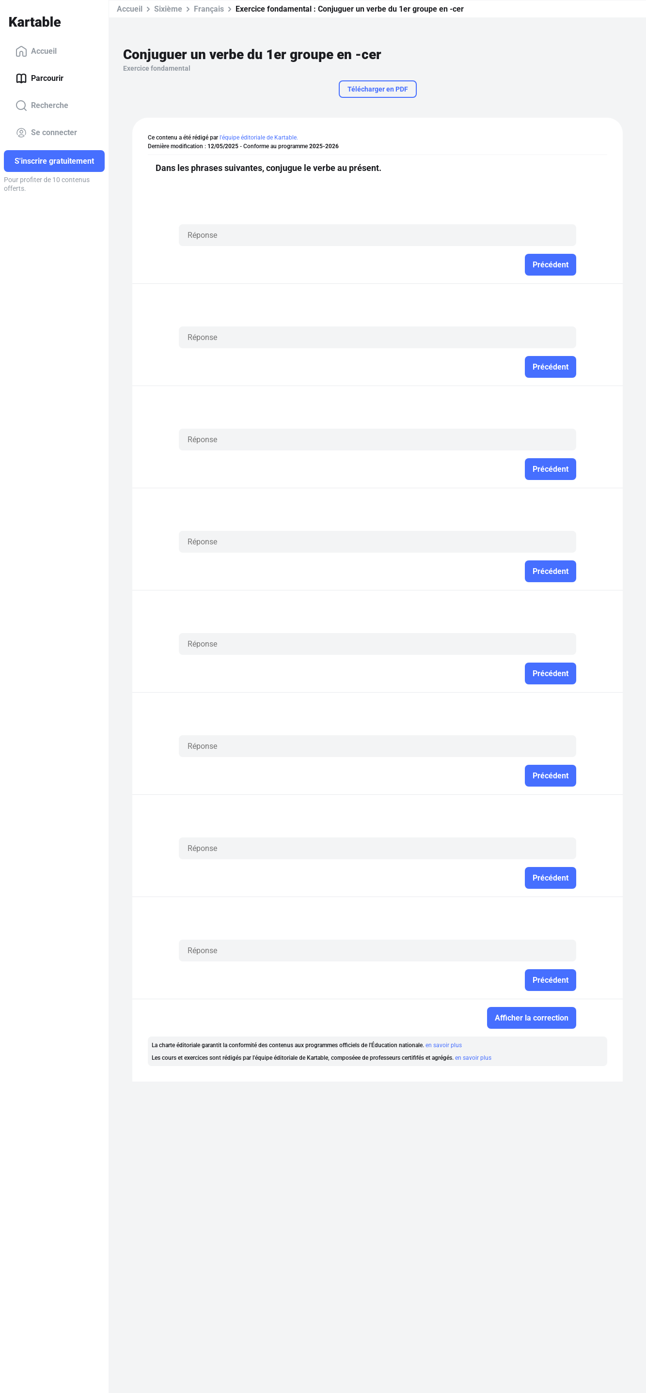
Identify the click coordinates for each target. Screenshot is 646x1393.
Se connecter (46, 133)
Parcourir (39, 78)
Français (209, 9)
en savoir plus (443, 1045)
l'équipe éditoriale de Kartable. (259, 137)
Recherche (42, 105)
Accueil (36, 51)
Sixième (168, 9)
